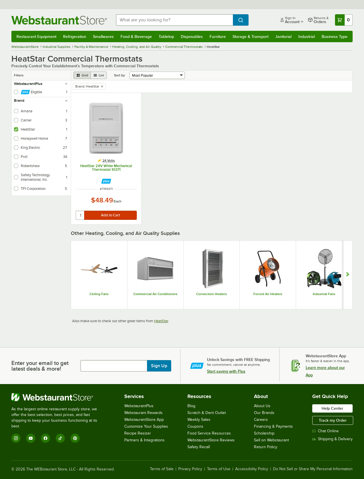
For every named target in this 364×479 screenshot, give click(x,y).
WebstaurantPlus (139, 406)
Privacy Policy (190, 469)
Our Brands (264, 413)
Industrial (306, 36)
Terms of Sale (161, 469)
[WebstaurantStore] (58, 397)
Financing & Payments (273, 426)
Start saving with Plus (226, 371)
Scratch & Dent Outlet (206, 413)
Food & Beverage (136, 36)
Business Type (335, 36)
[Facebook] (45, 438)
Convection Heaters (211, 294)
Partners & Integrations (144, 440)
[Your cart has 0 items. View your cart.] (344, 20)
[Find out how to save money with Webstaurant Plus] (106, 181)
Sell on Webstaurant (271, 440)
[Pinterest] (75, 438)
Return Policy (265, 447)
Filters (19, 75)
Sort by (119, 75)
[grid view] (82, 75)
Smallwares (103, 36)
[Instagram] (15, 438)
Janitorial (283, 36)
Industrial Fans (324, 294)
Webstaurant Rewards (143, 413)
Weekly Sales (198, 419)
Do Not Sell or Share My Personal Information (313, 469)
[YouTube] (30, 438)
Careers (261, 419)
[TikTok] (60, 438)
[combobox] (174, 20)
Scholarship (264, 433)
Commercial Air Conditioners (155, 294)
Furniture (218, 36)
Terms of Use (218, 469)
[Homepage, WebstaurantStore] (59, 20)
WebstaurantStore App (144, 419)
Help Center (332, 408)
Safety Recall (198, 447)
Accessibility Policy (251, 469)
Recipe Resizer (137, 433)
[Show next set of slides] (347, 275)
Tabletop (166, 36)
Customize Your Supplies (146, 426)
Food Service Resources (209, 433)
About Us (262, 406)
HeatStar (161, 321)
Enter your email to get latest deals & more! (40, 366)
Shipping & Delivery (332, 439)
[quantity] (80, 215)
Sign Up (159, 365)
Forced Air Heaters (267, 294)
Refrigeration (74, 36)
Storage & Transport (250, 36)
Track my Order (333, 420)
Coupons (195, 426)
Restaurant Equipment (36, 36)
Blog (191, 406)
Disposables (192, 36)
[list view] (99, 75)
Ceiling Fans (99, 294)
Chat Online (325, 431)
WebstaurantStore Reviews (211, 440)
